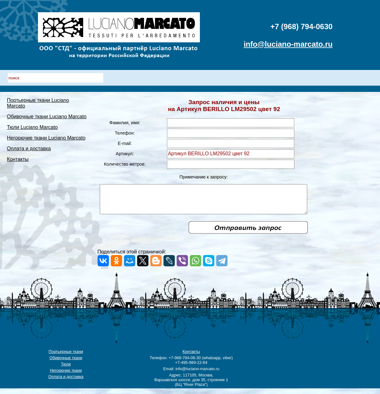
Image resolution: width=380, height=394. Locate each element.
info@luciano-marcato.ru (288, 44)
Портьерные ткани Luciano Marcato (47, 100)
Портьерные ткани (66, 357)
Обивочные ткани (66, 363)
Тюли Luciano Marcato (32, 121)
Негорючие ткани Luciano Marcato (46, 132)
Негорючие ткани (66, 376)
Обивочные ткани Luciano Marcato (47, 111)
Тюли (66, 369)
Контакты (18, 153)
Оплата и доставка (29, 143)
